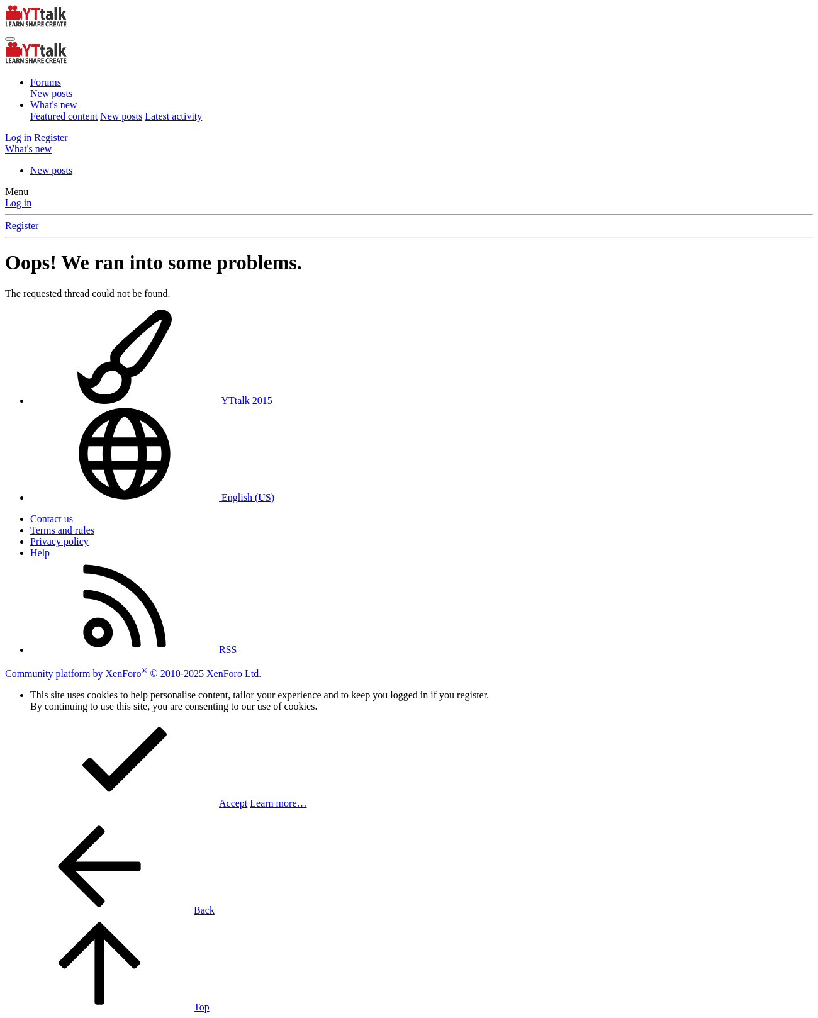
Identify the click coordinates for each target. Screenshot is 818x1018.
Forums (45, 82)
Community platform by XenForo (133, 673)
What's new (53, 104)
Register (21, 225)
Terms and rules (62, 530)
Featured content (64, 116)
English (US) (152, 497)
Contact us (51, 518)
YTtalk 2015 (151, 400)
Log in (18, 203)
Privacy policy (59, 541)
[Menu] (10, 39)
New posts (51, 93)
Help (40, 552)
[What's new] (28, 148)
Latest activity (173, 116)
